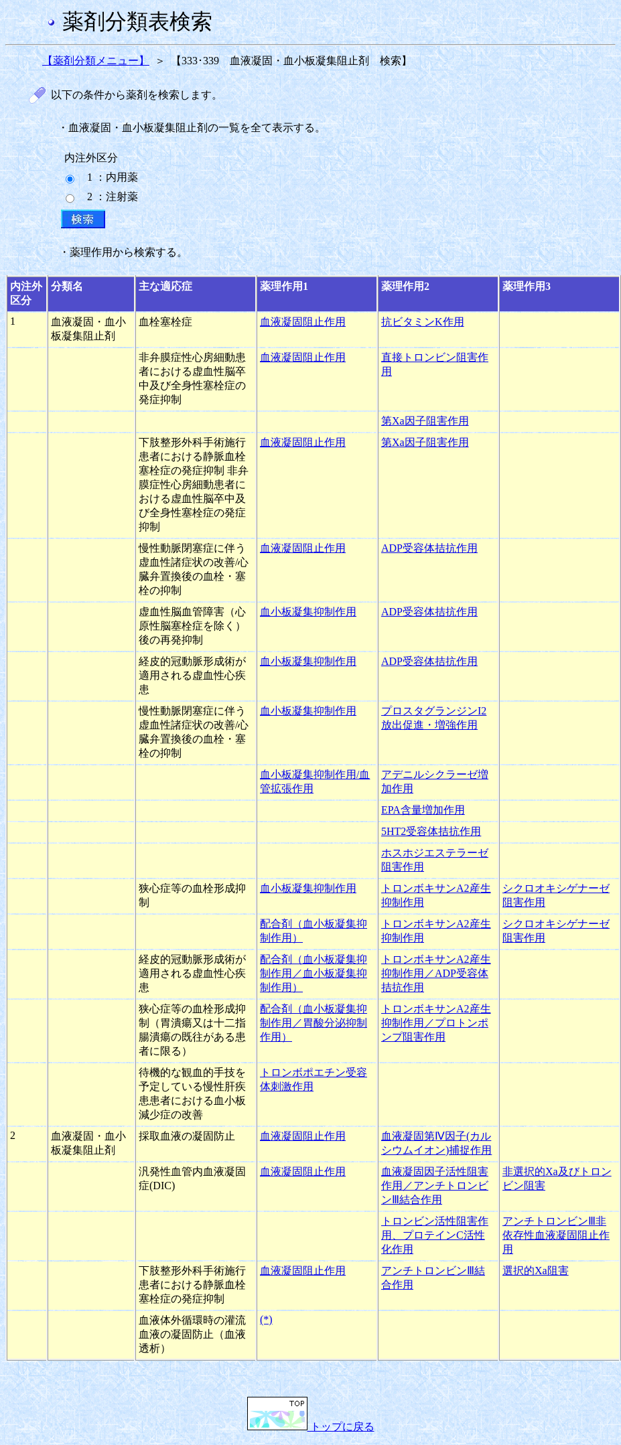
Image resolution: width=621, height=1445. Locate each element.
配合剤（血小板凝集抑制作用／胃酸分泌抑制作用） (313, 1023)
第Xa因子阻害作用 (425, 421)
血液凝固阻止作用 (303, 321)
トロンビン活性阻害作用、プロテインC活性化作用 (434, 1235)
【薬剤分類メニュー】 (95, 60)
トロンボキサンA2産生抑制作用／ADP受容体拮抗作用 (436, 973)
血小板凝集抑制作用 (308, 611)
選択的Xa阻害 (535, 1270)
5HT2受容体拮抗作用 (431, 831)
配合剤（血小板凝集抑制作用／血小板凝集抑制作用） (313, 973)
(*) (266, 1319)
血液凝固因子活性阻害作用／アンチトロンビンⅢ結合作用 (434, 1185)
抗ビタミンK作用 (422, 321)
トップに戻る (310, 1426)
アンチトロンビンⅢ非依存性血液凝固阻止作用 (556, 1235)
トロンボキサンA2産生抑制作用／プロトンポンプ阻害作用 (436, 1023)
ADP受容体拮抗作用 (429, 548)
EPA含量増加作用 (423, 810)
